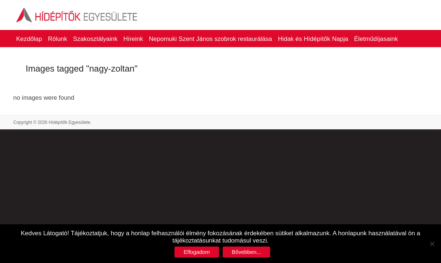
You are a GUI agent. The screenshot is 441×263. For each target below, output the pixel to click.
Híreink (133, 38)
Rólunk (57, 38)
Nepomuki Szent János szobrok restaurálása (210, 38)
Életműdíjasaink (376, 38)
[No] (432, 243)
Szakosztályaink (95, 38)
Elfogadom (197, 252)
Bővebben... (246, 252)
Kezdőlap (29, 38)
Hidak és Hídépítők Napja (313, 38)
